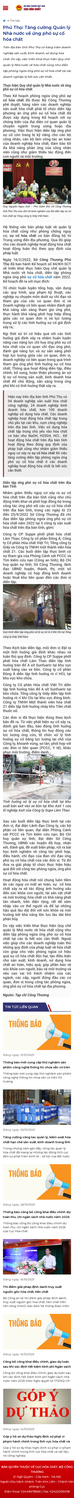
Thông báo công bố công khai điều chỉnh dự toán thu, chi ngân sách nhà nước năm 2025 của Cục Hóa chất (36, 1214)
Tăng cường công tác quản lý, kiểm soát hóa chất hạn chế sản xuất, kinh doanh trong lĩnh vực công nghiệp (37, 1140)
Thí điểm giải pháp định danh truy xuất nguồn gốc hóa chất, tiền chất (32, 1289)
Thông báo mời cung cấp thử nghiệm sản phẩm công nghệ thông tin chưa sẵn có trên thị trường (36, 1065)
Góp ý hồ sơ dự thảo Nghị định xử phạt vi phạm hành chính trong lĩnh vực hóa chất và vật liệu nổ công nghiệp (36, 1439)
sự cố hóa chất (39, 277)
